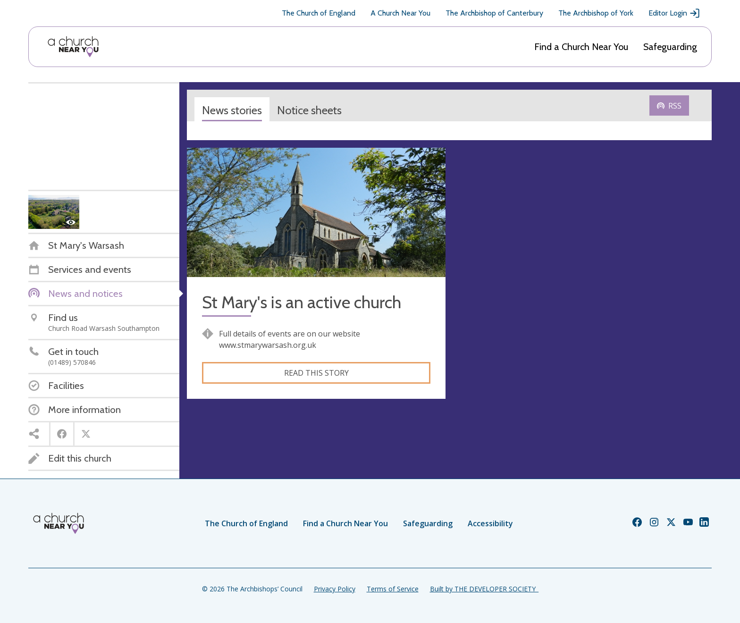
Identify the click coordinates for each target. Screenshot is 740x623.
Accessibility (490, 523)
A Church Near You (400, 12)
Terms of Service (393, 588)
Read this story (316, 373)
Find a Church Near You (581, 46)
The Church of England (318, 12)
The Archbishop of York (595, 12)
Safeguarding (670, 46)
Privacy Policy (334, 588)
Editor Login (674, 13)
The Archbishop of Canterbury (494, 12)
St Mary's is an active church (301, 302)
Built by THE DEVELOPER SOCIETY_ (484, 588)
